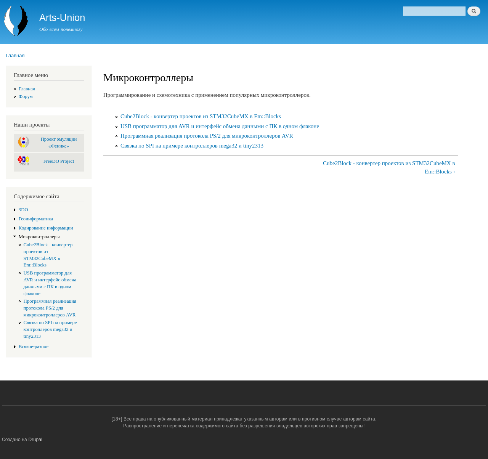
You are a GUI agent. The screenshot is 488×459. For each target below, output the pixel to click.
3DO (23, 209)
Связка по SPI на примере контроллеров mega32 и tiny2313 (50, 329)
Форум (26, 96)
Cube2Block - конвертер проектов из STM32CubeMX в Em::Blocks (200, 116)
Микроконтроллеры (39, 236)
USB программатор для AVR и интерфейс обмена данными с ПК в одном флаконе (219, 126)
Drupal (36, 439)
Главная (15, 55)
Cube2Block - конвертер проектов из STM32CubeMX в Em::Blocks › (389, 167)
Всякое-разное (33, 346)
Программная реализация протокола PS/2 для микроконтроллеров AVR (50, 308)
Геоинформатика (36, 218)
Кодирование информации (46, 228)
